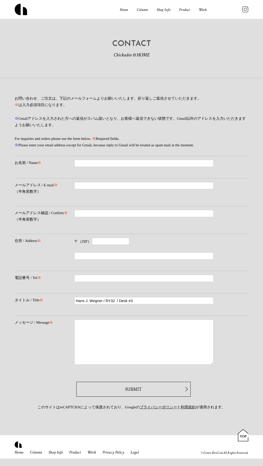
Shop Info (163, 10)
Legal (140, 459)
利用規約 (188, 415)
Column (142, 10)
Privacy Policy (118, 459)
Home (124, 10)
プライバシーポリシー (158, 415)
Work (203, 10)
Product (184, 10)
